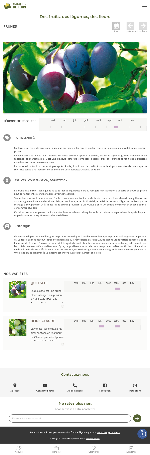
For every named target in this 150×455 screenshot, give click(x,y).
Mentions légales (93, 438)
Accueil (19, 452)
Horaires (56, 452)
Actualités (131, 452)
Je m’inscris (137, 418)
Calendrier (94, 452)
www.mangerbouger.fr (108, 432)
